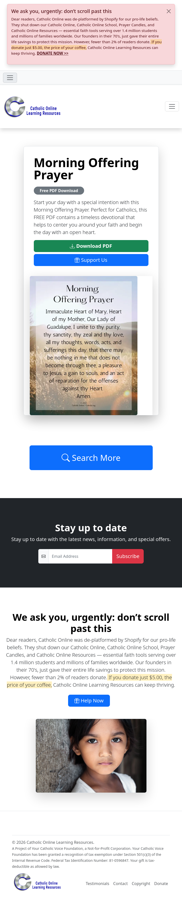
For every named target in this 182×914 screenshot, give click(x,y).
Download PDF (91, 246)
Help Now (89, 700)
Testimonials (97, 883)
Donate (161, 883)
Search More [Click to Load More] (91, 457)
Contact (120, 883)
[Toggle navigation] (10, 78)
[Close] (169, 11)
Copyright (141, 883)
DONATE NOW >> (52, 53)
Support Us (91, 260)
